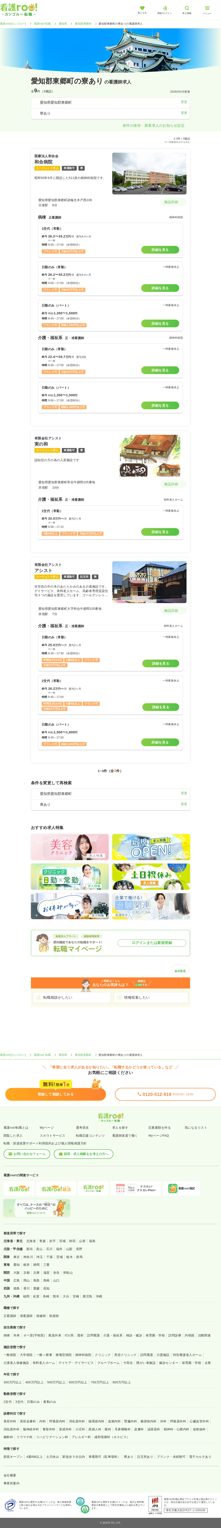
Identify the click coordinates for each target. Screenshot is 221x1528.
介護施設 (163, 1355)
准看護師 (26, 1316)
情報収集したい (137, 997)
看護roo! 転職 (42, 23)
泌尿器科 (153, 1429)
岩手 (52, 1241)
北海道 (31, 1241)
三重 (46, 1264)
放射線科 (199, 1429)
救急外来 (54, 1335)
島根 (46, 1280)
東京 (16, 1257)
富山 (39, 1249)
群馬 (79, 1257)
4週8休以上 (34, 1456)
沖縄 (99, 1296)
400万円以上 (34, 1382)
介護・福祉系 (113, 1335)
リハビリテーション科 (52, 1437)
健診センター (168, 1363)
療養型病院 (64, 1355)
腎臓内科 (130, 1421)
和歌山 (68, 1272)
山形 (82, 1241)
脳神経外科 (31, 1429)
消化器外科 (11, 1429)
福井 (59, 1249)
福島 (92, 1241)
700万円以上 (100, 1382)
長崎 (46, 1296)
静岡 (36, 1264)
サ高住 (128, 1363)
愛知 (16, 1264)
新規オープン (13, 1456)
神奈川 (28, 1257)
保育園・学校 (155, 1335)
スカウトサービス (52, 1135)
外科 (163, 1421)
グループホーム (108, 1363)
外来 (16, 1335)
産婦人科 (94, 1429)
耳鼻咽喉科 (123, 1429)
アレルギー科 (81, 1437)
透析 (80, 1335)
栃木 (69, 1257)
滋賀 (46, 1272)
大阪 (16, 1272)
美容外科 (10, 1421)
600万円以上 (78, 1382)
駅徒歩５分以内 (74, 1456)
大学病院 (26, 1355)
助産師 (54, 1316)
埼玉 (39, 1257)
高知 (46, 1288)
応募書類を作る (160, 1127)
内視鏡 (189, 1335)
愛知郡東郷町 (83, 23)
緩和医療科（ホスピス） (112, 1437)
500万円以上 (56, 1382)
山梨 (69, 1249)
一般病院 (10, 1355)
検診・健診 (134, 1335)
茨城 (59, 1257)
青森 (42, 1241)
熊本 (56, 1296)
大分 (66, 1296)
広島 (16, 1280)
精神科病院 (83, 1355)
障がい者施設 (146, 1363)
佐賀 (36, 1296)
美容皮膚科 (28, 1421)
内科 (42, 1421)
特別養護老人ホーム (187, 1355)
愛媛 (36, 1288)
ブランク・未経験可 (171, 1456)
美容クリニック (125, 1355)
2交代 (8, 1402)
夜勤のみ (49, 1402)
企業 (208, 1363)
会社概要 (10, 1475)
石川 (49, 1249)
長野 (79, 1249)
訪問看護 (93, 1335)
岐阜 (26, 1264)
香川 (26, 1288)
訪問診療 (174, 1335)
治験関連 (204, 1335)
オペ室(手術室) (34, 1335)
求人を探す (120, 1127)
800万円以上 (122, 1382)
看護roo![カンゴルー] (13, 23)
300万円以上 (13, 1382)
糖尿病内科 (148, 1421)
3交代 (19, 1402)
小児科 (80, 1429)
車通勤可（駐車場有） (105, 1456)
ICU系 (69, 1335)
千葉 (49, 1257)
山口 (56, 1280)
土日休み (52, 1456)
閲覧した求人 (13, 1135)
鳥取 (36, 1280)
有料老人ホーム (44, 1363)
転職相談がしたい (57, 997)
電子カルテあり (200, 1456)
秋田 (72, 1241)
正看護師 (10, 1316)
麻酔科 (8, 1437)
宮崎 (76, 1296)
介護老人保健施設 (16, 1363)
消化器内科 (77, 1421)
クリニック (103, 1355)
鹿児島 (87, 1296)
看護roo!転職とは (16, 1127)
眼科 (108, 1429)
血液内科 (114, 1421)
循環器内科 (96, 1421)
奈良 (56, 1272)
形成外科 (65, 1429)
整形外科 (49, 1429)
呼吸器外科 (178, 1421)
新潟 (29, 1249)
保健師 (41, 1316)
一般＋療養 (44, 1355)
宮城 (62, 1241)
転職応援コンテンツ (90, 1135)
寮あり (128, 1456)
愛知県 (63, 23)
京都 (26, 1272)
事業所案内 (11, 1483)
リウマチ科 (24, 1437)
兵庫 (36, 1272)
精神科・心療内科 (176, 1429)
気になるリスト (196, 1127)
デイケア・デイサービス (76, 1363)
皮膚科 (139, 1429)
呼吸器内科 (57, 1421)
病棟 (7, 1335)
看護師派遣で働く (125, 1135)
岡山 (26, 1280)
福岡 (26, 1296)
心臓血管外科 (199, 1421)
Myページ (47, 1127)
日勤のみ (33, 1402)
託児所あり (145, 1456)
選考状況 (82, 1127)
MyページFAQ (159, 1135)
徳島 (16, 1288)
